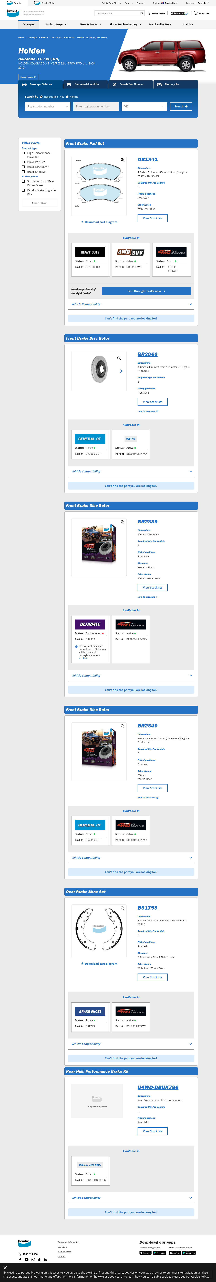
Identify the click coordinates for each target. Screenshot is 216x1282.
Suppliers (62, 1246)
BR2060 (148, 354)
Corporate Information (68, 1242)
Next (121, 371)
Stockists (187, 24)
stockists (83, 658)
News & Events (90, 24)
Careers (128, 3)
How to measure (148, 411)
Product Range (56, 24)
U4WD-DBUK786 (158, 1087)
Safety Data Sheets (111, 3)
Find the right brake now (146, 291)
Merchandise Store (160, 24)
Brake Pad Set (33, 162)
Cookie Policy (199, 1276)
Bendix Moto (44, 3)
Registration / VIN (54, 96)
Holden (44, 37)
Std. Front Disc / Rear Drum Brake (38, 183)
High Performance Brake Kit (36, 155)
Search (181, 106)
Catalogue (28, 24)
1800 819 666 (28, 1254)
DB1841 (148, 159)
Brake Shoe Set (34, 172)
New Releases (64, 1251)
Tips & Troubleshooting (125, 24)
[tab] (28, 77)
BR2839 (148, 521)
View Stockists (152, 218)
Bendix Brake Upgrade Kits (39, 192)
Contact (141, 3)
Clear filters (39, 203)
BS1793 (147, 908)
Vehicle (74, 96)
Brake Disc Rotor (35, 167)
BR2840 (148, 726)
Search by (31, 96)
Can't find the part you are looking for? (131, 318)
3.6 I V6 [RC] (57, 37)
